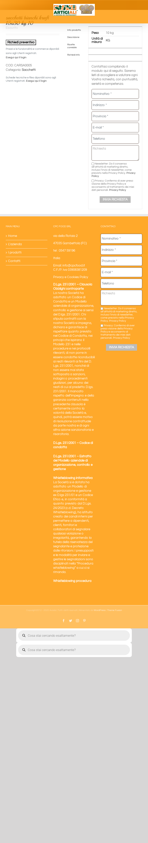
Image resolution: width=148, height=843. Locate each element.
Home (12, 236)
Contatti (14, 261)
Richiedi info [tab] (73, 55)
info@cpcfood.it (73, 265)
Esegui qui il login (16, 57)
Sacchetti (29, 70)
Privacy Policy (117, 189)
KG (108, 40)
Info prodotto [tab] (74, 30)
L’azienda (15, 244)
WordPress (100, 610)
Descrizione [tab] (73, 37)
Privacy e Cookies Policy (70, 277)
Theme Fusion (114, 610)
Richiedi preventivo (20, 42)
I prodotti (14, 252)
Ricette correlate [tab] (72, 46)
